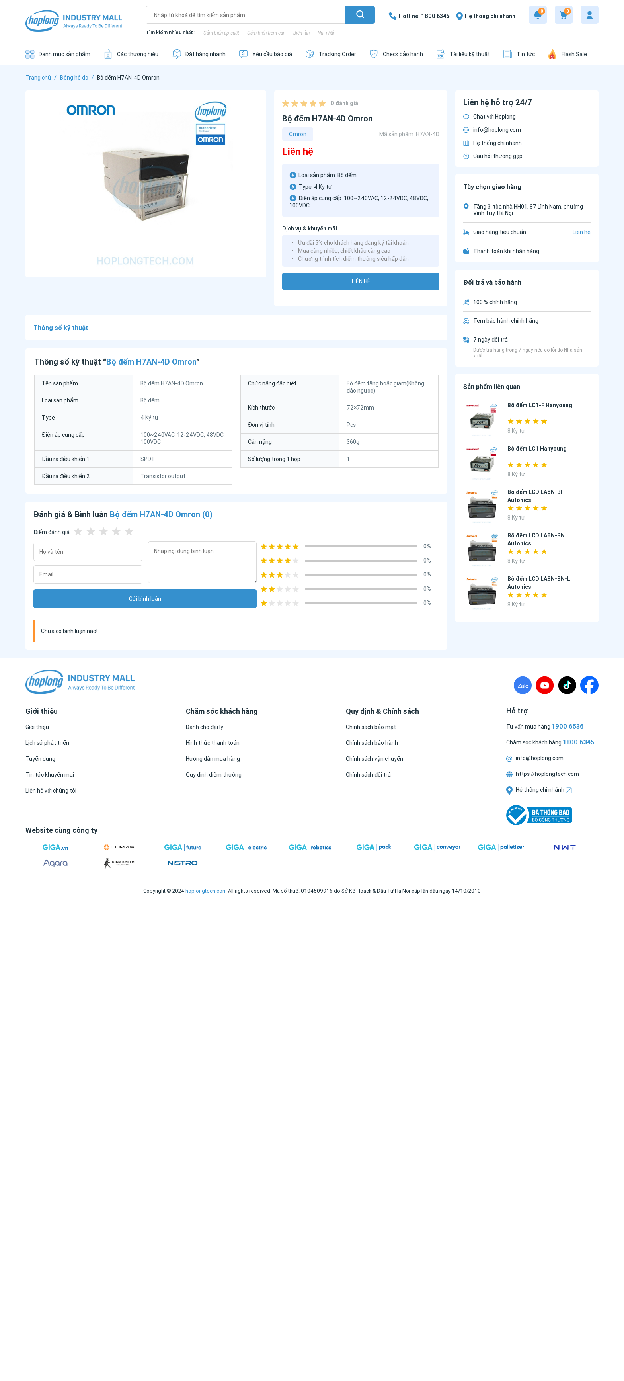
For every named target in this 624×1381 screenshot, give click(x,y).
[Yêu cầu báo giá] (265, 54)
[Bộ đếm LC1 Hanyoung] (482, 464)
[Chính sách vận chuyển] (374, 759)
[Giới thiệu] (37, 727)
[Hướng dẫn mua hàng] (213, 759)
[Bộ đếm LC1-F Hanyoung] (482, 420)
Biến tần (301, 33)
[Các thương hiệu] (130, 54)
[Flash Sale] (567, 54)
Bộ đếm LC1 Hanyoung (537, 448)
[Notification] (538, 15)
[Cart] (564, 15)
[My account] (590, 15)
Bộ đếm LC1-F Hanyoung (539, 405)
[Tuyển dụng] (40, 759)
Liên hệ (361, 281)
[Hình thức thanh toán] (213, 743)
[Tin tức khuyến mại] (49, 775)
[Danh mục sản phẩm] (57, 54)
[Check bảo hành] (396, 54)
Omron (297, 134)
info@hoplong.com (492, 129)
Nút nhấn (326, 33)
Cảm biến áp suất (221, 33)
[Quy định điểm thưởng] (214, 775)
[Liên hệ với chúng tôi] (50, 790)
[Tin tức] (519, 54)
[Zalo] (523, 685)
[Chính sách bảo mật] (371, 727)
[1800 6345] (419, 16)
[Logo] (73, 21)
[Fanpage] (589, 685)
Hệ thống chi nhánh (492, 142)
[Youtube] (545, 685)
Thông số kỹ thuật (60, 328)
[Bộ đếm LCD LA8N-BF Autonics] (482, 507)
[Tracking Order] (330, 54)
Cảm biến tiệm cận (266, 33)
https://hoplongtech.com (542, 773)
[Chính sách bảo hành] (372, 743)
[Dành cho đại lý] (204, 727)
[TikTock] (567, 685)
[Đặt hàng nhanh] (198, 54)
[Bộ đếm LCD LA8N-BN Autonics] (482, 550)
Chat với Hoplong (489, 116)
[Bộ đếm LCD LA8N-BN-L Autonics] (482, 594)
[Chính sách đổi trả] (368, 775)
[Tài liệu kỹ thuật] (463, 54)
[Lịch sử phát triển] (47, 743)
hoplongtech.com (206, 890)
